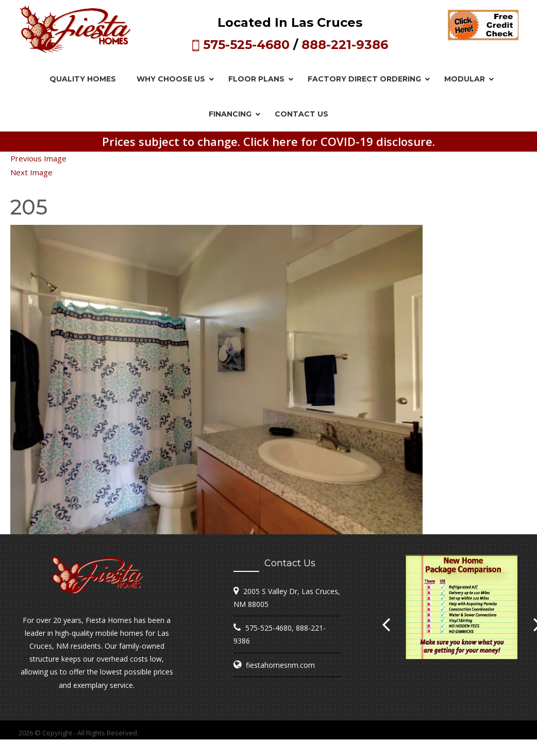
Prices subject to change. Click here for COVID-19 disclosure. (268, 141)
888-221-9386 (344, 44)
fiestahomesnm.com (280, 665)
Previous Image (38, 158)
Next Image (31, 172)
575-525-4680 (246, 44)
